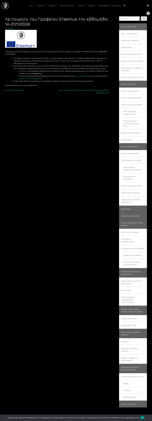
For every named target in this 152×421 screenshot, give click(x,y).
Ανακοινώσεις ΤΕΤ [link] (128, 84)
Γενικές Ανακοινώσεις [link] (130, 153)
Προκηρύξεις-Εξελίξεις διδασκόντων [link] (131, 201)
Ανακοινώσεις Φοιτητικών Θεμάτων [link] (132, 224)
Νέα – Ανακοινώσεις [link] (129, 34)
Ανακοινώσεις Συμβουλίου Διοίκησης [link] (132, 69)
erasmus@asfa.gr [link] (83, 76)
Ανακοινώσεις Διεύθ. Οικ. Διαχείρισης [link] (131, 282)
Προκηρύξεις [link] (126, 47)
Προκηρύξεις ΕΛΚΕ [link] (128, 325)
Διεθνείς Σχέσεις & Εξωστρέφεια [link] (129, 359)
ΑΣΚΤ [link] (32, 6)
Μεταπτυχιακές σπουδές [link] (131, 105)
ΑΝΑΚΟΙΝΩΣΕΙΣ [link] (103, 6)
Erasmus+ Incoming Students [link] (129, 349)
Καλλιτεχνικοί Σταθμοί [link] (130, 216)
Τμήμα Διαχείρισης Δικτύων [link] (132, 377)
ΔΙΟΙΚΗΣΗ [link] (41, 6)
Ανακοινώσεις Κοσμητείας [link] (132, 77)
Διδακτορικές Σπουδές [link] (130, 133)
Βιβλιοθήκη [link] (125, 209)
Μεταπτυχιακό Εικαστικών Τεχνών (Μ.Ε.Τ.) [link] (131, 123)
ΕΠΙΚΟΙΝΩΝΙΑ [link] (116, 6)
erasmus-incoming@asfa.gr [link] (30, 78)
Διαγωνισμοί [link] (126, 290)
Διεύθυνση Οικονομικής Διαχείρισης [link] (131, 273)
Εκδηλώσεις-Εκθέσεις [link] (130, 40)
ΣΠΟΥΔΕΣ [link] (53, 6)
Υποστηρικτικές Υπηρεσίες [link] (132, 248)
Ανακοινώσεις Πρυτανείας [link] (132, 61)
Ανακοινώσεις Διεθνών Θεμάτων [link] (130, 333)
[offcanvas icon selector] (148, 6)
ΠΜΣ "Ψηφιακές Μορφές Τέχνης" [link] (130, 113)
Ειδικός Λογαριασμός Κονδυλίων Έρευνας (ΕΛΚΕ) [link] (131, 310)
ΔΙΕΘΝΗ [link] (92, 6)
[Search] (144, 18)
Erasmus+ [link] (125, 341)
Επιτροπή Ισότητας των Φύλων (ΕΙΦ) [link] (131, 263)
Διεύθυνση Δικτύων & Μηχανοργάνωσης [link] (130, 368)
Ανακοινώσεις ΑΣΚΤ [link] (129, 27)
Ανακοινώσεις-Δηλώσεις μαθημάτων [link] (132, 168)
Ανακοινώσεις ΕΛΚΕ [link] (129, 318)
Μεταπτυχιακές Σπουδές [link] (131, 186)
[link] (148, 13)
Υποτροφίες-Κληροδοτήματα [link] (127, 240)
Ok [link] (142, 417)
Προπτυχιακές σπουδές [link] (131, 98)
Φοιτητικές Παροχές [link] (129, 232)
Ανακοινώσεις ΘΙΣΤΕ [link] (129, 147)
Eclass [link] (126, 383)
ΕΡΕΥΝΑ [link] (82, 6)
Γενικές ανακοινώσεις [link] (130, 91)
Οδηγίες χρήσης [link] (130, 397)
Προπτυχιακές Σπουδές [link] (131, 160)
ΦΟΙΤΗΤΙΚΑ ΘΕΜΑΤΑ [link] (68, 6)
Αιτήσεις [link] (127, 390)
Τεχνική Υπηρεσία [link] (128, 404)
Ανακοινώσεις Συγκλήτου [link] (131, 54)
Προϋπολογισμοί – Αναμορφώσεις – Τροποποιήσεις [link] (128, 299)
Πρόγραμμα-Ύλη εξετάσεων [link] (130, 178)
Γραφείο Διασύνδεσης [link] (132, 255)
